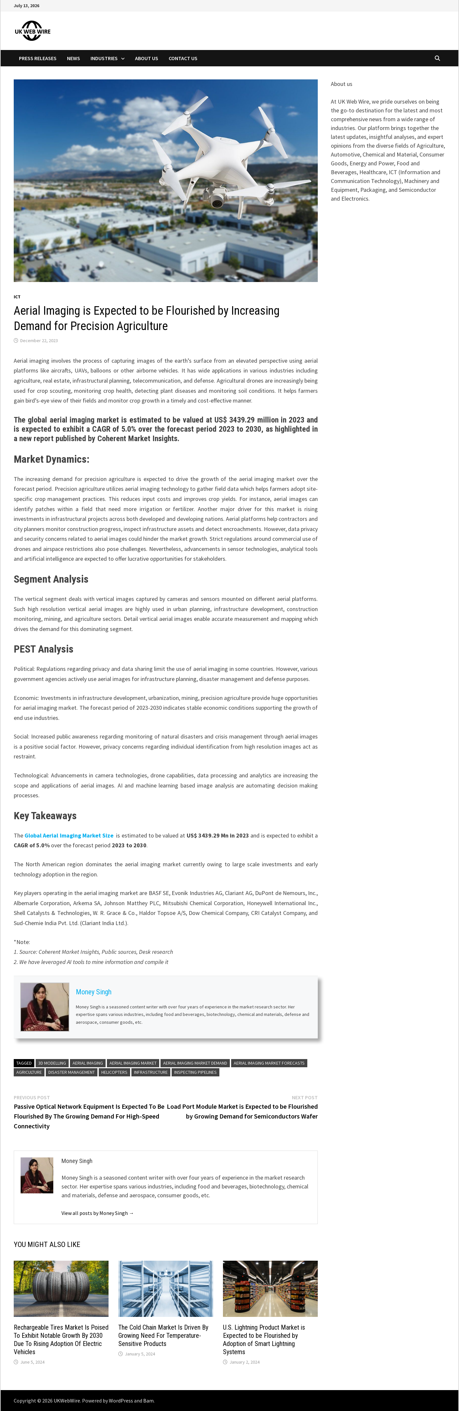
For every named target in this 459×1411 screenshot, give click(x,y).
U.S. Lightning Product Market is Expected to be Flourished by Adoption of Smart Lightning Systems (264, 1339)
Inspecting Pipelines (195, 1072)
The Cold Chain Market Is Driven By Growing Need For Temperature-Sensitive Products (163, 1335)
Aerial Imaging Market (133, 1063)
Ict (17, 297)
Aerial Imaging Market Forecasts (269, 1063)
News (73, 58)
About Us (146, 58)
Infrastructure (151, 1072)
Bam (148, 1400)
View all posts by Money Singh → (97, 1213)
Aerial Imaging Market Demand (195, 1063)
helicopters (114, 1072)
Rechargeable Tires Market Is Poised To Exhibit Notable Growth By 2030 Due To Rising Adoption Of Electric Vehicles (61, 1339)
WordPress (121, 1400)
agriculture (29, 1072)
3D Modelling (52, 1063)
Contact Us (183, 58)
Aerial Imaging (88, 1063)
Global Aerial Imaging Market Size (70, 835)
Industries (104, 58)
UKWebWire (67, 1400)
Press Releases (38, 58)
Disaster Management (71, 1072)
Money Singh (93, 992)
